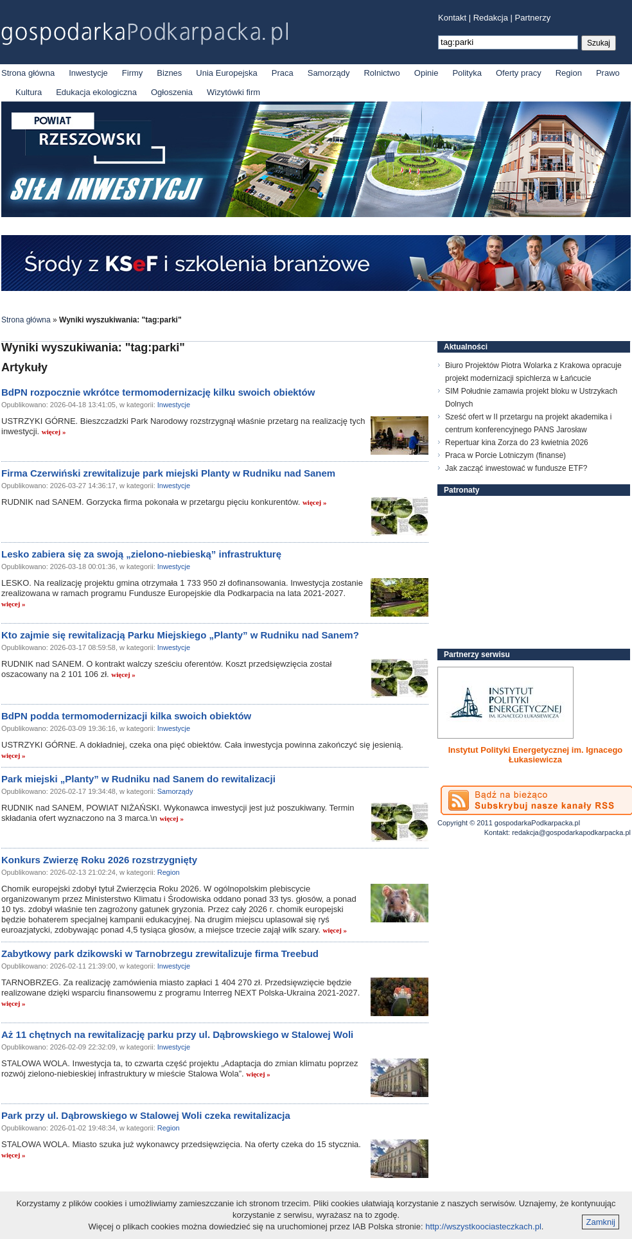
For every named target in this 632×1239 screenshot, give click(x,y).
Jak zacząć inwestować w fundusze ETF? (516, 468)
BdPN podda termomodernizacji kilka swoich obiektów (126, 715)
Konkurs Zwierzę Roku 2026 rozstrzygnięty (99, 859)
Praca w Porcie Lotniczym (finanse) (505, 455)
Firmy (132, 73)
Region (569, 73)
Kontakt (452, 17)
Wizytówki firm (233, 92)
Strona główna (28, 73)
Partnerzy (533, 17)
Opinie (426, 73)
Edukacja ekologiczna (96, 92)
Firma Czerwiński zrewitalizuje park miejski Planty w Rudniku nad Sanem (168, 473)
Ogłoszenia (172, 92)
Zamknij (600, 1222)
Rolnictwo (381, 73)
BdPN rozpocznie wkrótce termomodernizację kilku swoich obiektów (158, 392)
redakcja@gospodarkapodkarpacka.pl (571, 832)
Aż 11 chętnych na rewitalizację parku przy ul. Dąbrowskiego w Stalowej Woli (177, 1034)
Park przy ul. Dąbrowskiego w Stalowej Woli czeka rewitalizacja (145, 1115)
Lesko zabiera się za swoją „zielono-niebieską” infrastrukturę (141, 554)
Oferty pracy (518, 73)
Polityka (467, 73)
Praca (283, 73)
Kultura (28, 92)
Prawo (608, 73)
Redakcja (490, 17)
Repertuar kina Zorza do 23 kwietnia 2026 (516, 442)
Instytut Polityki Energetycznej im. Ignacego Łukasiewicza (535, 754)
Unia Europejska (226, 73)
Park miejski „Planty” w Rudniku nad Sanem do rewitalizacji (138, 778)
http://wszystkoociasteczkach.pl (483, 1226)
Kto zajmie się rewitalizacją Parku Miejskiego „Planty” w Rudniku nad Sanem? (180, 634)
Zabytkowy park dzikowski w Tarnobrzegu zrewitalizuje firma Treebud (160, 953)
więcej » (54, 431)
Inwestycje (88, 73)
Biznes (169, 73)
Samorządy (329, 73)
